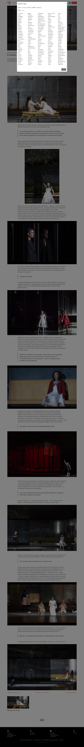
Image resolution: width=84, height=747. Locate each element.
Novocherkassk (41, 25)
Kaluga (19, 61)
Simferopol (50, 36)
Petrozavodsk (41, 54)
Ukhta (59, 21)
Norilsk (39, 22)
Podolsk (39, 55)
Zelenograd (60, 63)
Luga (29, 45)
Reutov (39, 63)
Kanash (19, 63)
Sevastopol (50, 33)
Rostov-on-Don (51, 13)
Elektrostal (20, 43)
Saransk (49, 21)
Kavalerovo (20, 64)
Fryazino (20, 48)
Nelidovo (40, 15)
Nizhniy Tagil (40, 19)
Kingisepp (30, 19)
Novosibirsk (40, 30)
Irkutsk (19, 54)
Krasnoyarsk (30, 33)
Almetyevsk (20, 13)
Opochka (40, 34)
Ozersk (39, 40)
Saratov (49, 22)
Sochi (49, 40)
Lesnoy (29, 40)
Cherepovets (20, 36)
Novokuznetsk (41, 27)
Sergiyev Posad (51, 27)
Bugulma (20, 27)
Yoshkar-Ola (60, 51)
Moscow (30, 54)
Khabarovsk (30, 16)
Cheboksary (20, 33)
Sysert (49, 54)
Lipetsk (29, 42)
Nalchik (29, 64)
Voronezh (60, 42)
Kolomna (30, 24)
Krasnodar (30, 28)
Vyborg (59, 45)
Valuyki (59, 25)
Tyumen (59, 18)
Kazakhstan (29, 7)
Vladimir (59, 33)
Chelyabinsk (20, 34)
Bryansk (19, 25)
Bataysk (19, 21)
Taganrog (50, 55)
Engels (19, 45)
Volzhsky (60, 40)
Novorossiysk (41, 28)
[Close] (65, 3)
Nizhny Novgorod (41, 21)
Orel (39, 37)
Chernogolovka (21, 39)
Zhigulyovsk (60, 64)
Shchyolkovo (50, 34)
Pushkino (40, 60)
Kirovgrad (30, 22)
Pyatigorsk (40, 61)
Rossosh (39, 64)
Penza (39, 46)
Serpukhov (50, 30)
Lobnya (29, 43)
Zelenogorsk (60, 58)
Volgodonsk (60, 36)
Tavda (49, 58)
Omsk (39, 33)
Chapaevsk (20, 31)
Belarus (19, 7)
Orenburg (40, 39)
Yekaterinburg (61, 49)
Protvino (40, 57)
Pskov (39, 58)
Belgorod (20, 22)
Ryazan (49, 15)
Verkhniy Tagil (61, 28)
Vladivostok (60, 34)
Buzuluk (19, 30)
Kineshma (30, 18)
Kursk (29, 36)
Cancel (63, 69)
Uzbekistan (38, 7)
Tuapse (59, 13)
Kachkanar (20, 58)
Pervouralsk (40, 49)
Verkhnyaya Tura (61, 30)
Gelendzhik (20, 49)
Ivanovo (19, 55)
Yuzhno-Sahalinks (61, 52)
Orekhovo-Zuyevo (42, 36)
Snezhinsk (50, 39)
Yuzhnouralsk (61, 54)
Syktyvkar (50, 52)
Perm (39, 48)
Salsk (49, 18)
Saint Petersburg (51, 16)
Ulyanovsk (60, 22)
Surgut (49, 48)
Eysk (19, 46)
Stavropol (50, 46)
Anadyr (19, 15)
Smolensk (50, 37)
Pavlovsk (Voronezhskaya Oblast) (41, 43)
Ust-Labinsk (60, 24)
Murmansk (30, 55)
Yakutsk (59, 46)
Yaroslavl (60, 48)
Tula (59, 15)
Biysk (19, 24)
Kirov (29, 21)
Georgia (24, 7)
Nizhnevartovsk (41, 18)
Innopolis (20, 51)
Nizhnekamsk (40, 16)
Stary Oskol (50, 45)
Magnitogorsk (31, 46)
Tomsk (49, 63)
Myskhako (30, 57)
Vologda (59, 39)
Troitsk (49, 64)
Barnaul (19, 19)
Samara (49, 19)
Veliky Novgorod (61, 27)
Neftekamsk (40, 13)
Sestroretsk (50, 31)
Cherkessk (20, 37)
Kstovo (29, 34)
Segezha (49, 25)
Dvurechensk (20, 42)
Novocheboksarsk (41, 24)
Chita (19, 40)
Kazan (29, 13)
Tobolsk (49, 60)
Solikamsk (50, 42)
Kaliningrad (20, 60)
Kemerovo (30, 15)
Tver (59, 16)
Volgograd (60, 37)
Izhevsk (19, 57)
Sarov (49, 24)
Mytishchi (30, 58)
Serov (49, 28)
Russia (34, 7)
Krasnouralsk (30, 31)
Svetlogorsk (50, 51)
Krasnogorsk (30, 30)
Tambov (49, 57)
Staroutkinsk (50, 43)
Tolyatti (49, 61)
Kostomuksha (31, 25)
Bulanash (20, 28)
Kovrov (29, 27)
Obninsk (39, 31)
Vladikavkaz (60, 31)
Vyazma (59, 43)
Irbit (19, 52)
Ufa (59, 19)
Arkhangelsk (20, 16)
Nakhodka (30, 63)
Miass (29, 51)
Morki (29, 52)
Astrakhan (20, 18)
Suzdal (49, 49)
